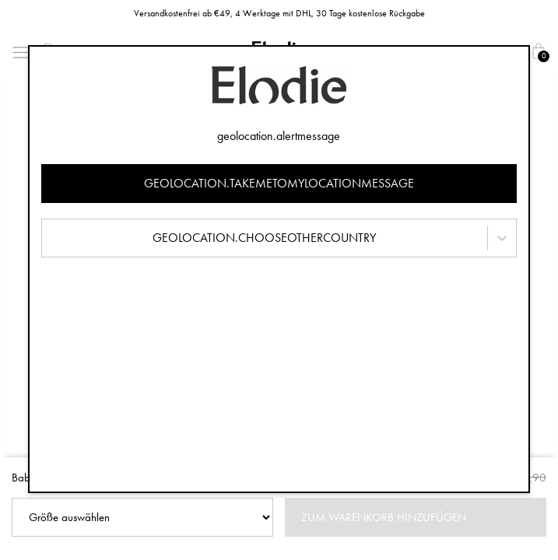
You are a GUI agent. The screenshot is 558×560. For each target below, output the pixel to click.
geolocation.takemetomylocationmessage (279, 183)
